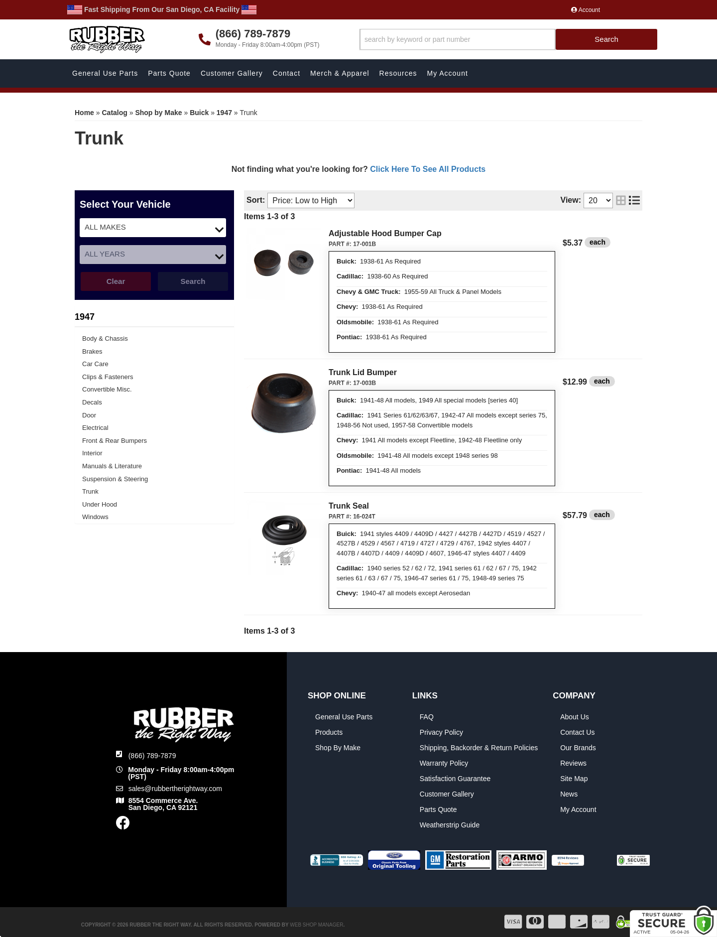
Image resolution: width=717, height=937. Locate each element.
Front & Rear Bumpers (114, 440)
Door (89, 415)
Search (192, 281)
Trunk (90, 491)
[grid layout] (620, 200)
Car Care (95, 364)
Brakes (92, 351)
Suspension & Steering (115, 479)
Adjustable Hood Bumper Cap (385, 233)
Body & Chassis (105, 338)
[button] (508, 39)
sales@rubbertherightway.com (175, 788)
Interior (92, 453)
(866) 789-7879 (152, 756)
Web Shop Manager (316, 925)
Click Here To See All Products (427, 169)
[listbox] (153, 227)
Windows (95, 517)
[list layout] (634, 200)
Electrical (95, 427)
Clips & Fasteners (107, 377)
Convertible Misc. (107, 389)
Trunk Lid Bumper (363, 372)
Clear (116, 281)
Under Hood (99, 504)
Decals (92, 402)
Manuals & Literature (112, 466)
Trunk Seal (349, 506)
